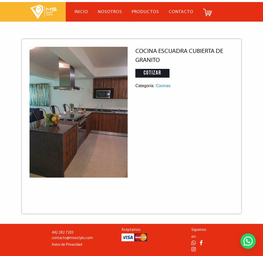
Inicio (81, 12)
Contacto (181, 12)
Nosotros (110, 12)
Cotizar (152, 73)
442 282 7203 (63, 233)
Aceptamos (130, 230)
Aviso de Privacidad (67, 245)
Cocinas (163, 86)
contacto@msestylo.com (72, 238)
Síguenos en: (198, 233)
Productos (145, 12)
